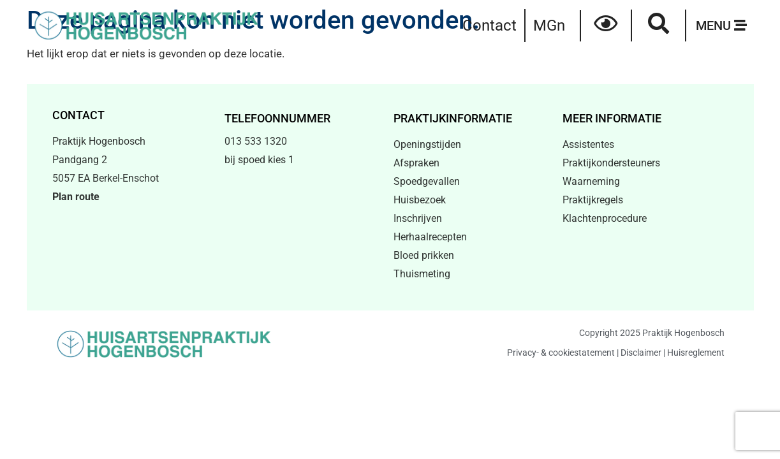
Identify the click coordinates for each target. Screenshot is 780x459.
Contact (489, 25)
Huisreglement (696, 352)
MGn (549, 25)
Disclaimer (641, 352)
